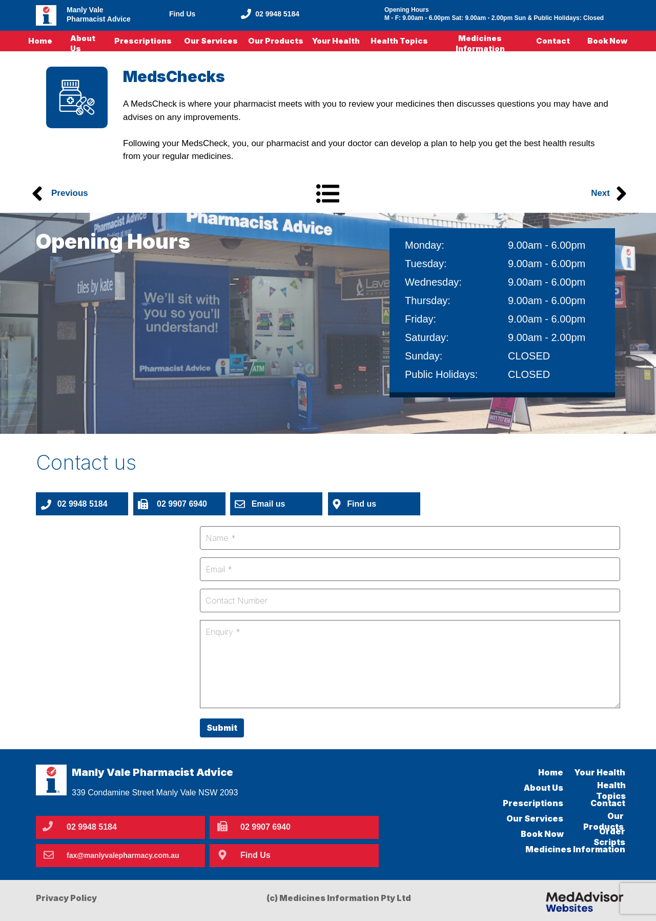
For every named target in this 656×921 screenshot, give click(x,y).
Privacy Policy (66, 898)
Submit (222, 728)
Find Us (182, 14)
